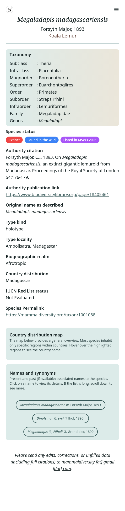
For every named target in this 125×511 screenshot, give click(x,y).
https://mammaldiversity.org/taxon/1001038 (50, 315)
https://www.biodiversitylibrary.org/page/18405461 (57, 194)
